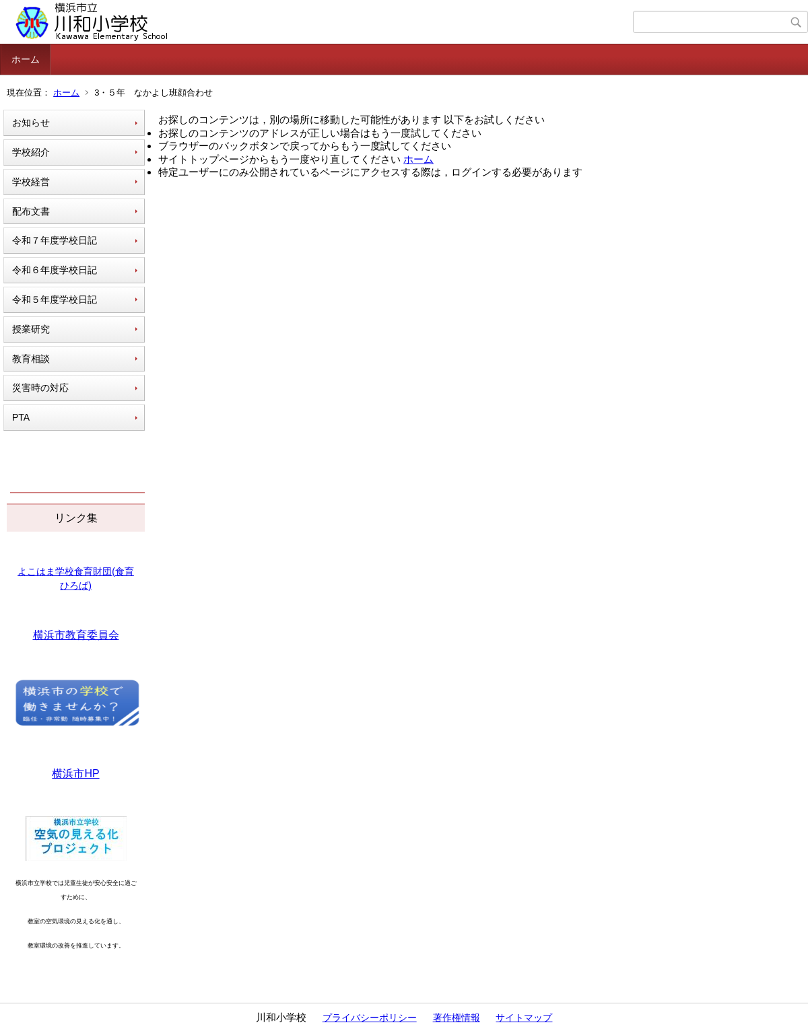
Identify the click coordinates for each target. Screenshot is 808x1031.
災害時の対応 (40, 387)
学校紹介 (31, 152)
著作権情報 (456, 1017)
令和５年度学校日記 (54, 299)
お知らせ (31, 122)
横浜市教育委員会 (76, 635)
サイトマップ (524, 1017)
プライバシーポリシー (370, 1017)
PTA (21, 417)
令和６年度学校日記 (54, 269)
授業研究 (31, 329)
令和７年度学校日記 (54, 240)
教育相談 (31, 358)
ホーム (25, 59)
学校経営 (31, 181)
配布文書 (31, 211)
